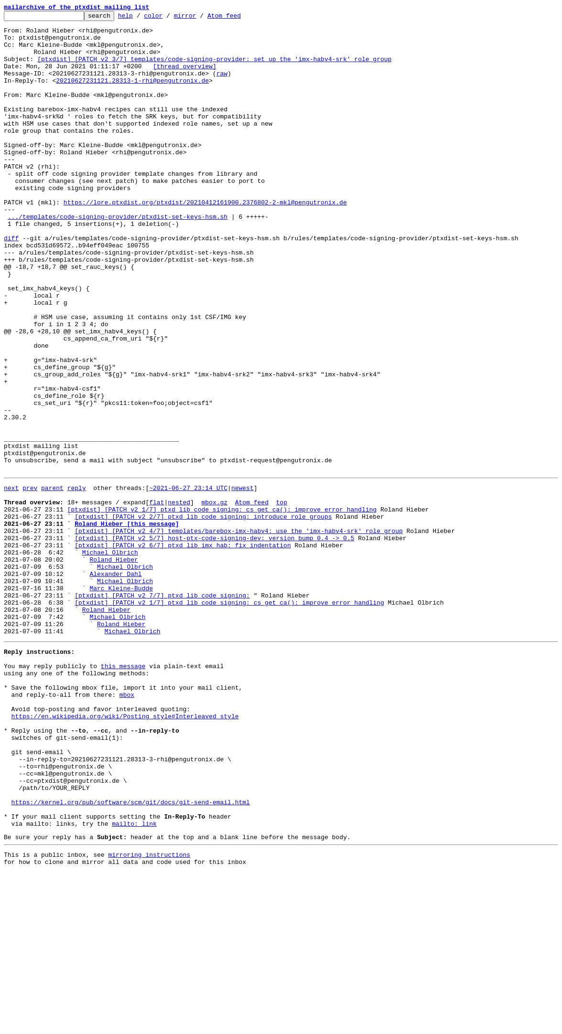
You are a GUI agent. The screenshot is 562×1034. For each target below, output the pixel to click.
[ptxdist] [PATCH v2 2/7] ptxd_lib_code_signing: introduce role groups (203, 615)
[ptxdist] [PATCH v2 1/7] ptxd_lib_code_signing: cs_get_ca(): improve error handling (222, 606)
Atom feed (239, 18)
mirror (200, 18)
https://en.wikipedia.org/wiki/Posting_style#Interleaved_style (125, 852)
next (11, 580)
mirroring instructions (149, 1015)
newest (242, 580)
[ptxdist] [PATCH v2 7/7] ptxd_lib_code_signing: (162, 709)
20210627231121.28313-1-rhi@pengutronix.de (132, 94)
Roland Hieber (113, 666)
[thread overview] (184, 77)
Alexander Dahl (115, 684)
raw (221, 86)
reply (76, 580)
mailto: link (134, 981)
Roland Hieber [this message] (127, 623)
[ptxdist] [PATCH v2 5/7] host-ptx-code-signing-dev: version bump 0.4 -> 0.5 (214, 641)
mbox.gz (214, 598)
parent (52, 580)
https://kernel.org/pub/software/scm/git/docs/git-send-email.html (130, 955)
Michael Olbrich (110, 658)
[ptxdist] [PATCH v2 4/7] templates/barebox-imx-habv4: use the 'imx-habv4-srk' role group (238, 632)
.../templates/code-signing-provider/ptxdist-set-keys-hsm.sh (117, 258)
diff (11, 283)
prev (29, 580)
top (281, 598)
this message (123, 792)
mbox (126, 826)
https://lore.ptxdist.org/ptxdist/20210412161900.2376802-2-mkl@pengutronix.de (205, 240)
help (140, 18)
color (168, 18)
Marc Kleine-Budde (121, 701)
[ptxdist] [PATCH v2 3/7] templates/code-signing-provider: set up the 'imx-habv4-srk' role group (214, 68)
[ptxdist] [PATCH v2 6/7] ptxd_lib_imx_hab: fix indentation (183, 649)
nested (179, 598)
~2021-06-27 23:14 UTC (188, 580)
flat (156, 598)
